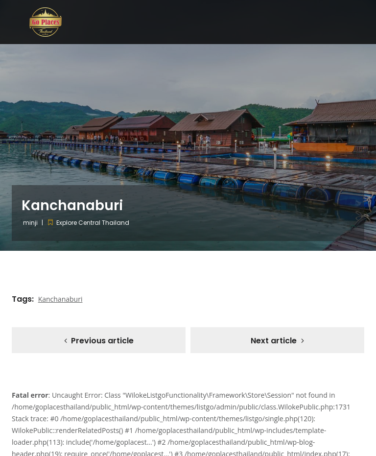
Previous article (102, 340)
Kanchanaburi (60, 299)
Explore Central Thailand (92, 222)
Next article (274, 340)
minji (30, 222)
